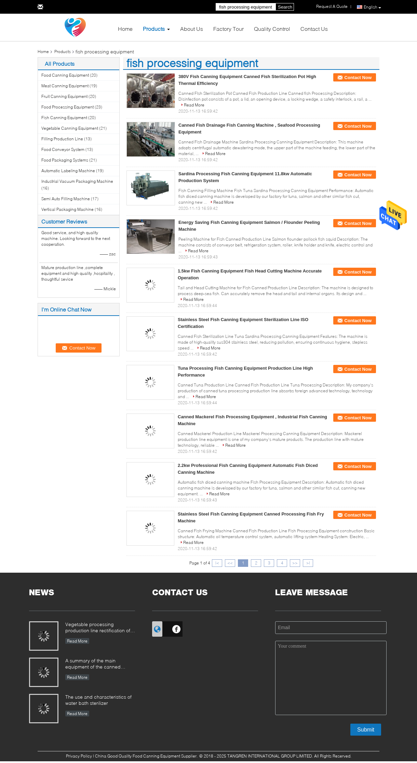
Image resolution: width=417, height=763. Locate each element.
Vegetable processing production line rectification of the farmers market (97, 628)
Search (285, 7)
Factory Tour (228, 28)
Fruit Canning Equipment (64, 96)
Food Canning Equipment (65, 75)
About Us (191, 28)
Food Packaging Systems (64, 160)
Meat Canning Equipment (65, 85)
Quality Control (272, 28)
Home (125, 28)
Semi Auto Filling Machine (65, 198)
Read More (194, 104)
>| (308, 562)
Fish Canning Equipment (64, 117)
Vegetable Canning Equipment (69, 128)
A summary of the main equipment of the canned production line (93, 664)
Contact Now (358, 77)
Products (154, 28)
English (372, 7)
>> (295, 562)
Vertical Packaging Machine (67, 209)
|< (217, 562)
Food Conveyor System (62, 149)
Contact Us (314, 28)
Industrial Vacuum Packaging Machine (77, 181)
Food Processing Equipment (67, 107)
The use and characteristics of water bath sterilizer (98, 700)
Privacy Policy (79, 756)
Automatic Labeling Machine (68, 170)
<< (230, 562)
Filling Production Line (62, 138)
